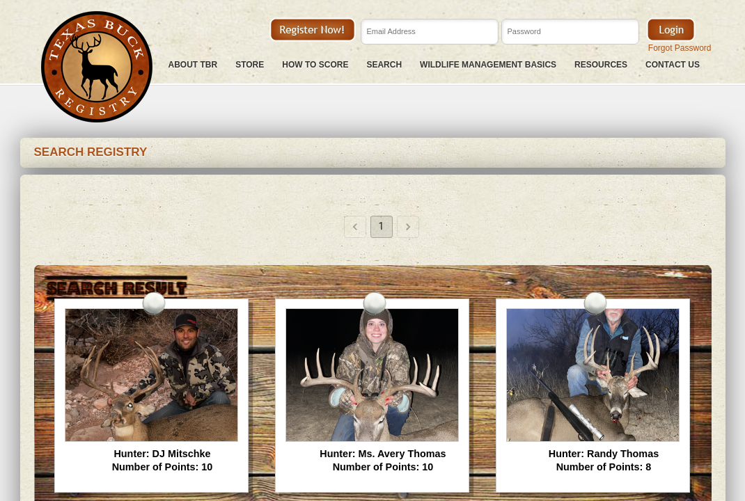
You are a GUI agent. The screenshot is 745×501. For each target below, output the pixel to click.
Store (249, 65)
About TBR (193, 65)
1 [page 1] (381, 226)
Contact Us (672, 65)
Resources (600, 65)
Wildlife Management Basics (488, 65)
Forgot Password (680, 48)
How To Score (315, 65)
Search (384, 65)
